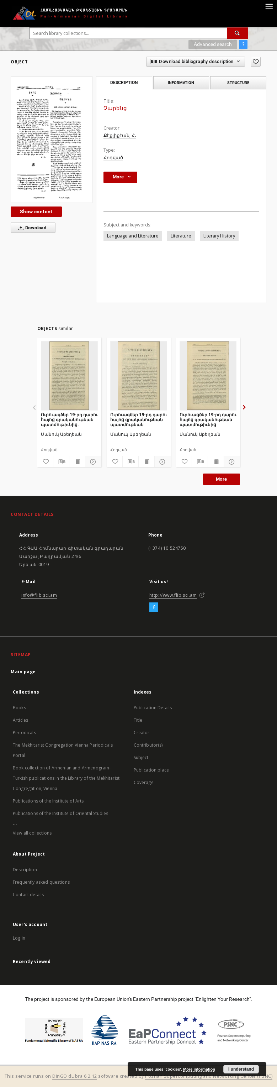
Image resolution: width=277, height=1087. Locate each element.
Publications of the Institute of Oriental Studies (60, 813)
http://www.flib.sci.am (173, 595)
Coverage (144, 782)
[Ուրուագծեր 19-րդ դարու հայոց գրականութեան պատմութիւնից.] (69, 375)
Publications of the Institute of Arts (48, 801)
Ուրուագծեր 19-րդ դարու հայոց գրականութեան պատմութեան (138, 420)
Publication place (151, 770)
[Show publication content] (77, 461)
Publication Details (153, 708)
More (221, 479)
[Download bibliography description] (61, 461)
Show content (36, 211)
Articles (20, 720)
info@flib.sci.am (39, 595)
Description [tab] (124, 82)
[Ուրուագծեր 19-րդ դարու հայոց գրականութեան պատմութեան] (139, 375)
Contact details (28, 895)
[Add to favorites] (256, 62)
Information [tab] (181, 82)
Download (30, 227)
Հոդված (113, 158)
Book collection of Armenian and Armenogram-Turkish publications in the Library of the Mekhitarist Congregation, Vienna (66, 778)
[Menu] (268, 5)
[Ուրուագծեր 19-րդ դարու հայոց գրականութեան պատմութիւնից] (208, 375)
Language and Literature (133, 236)
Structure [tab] (238, 82)
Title (138, 720)
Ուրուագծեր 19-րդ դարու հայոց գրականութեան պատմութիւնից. (69, 420)
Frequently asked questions (41, 882)
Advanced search (213, 44)
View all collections (32, 833)
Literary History (219, 236)
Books (19, 708)
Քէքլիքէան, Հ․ (119, 135)
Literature (181, 236)
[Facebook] (153, 607)
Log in (19, 938)
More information (199, 1069)
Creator (142, 733)
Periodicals (24, 733)
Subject (141, 757)
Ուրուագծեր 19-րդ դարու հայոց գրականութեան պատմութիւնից (208, 420)
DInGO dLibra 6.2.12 (74, 1076)
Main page (23, 672)
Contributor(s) (148, 745)
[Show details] (92, 461)
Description (25, 870)
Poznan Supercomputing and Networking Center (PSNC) (208, 1076)
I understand (241, 1069)
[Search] (237, 33)
